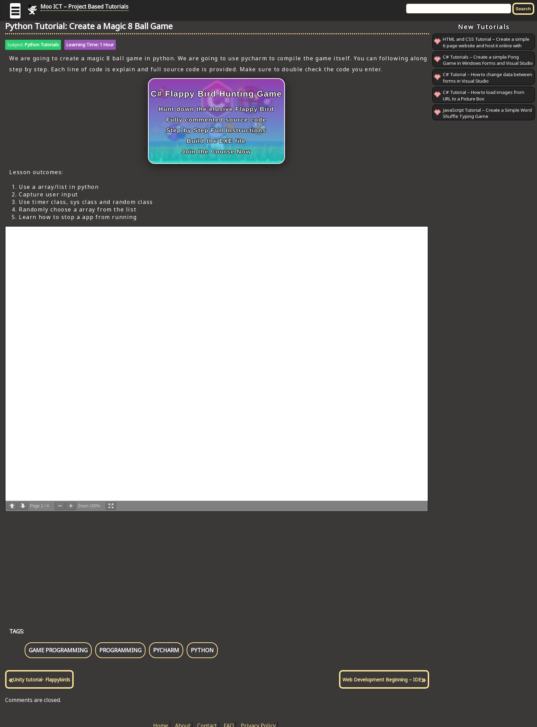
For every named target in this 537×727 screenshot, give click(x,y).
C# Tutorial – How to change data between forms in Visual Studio (487, 77)
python (202, 650)
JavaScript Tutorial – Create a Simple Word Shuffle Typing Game (487, 113)
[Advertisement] (210, 562)
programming (120, 650)
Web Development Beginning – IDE (381, 679)
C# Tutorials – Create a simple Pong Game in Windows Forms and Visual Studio (488, 60)
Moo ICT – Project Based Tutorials (84, 6)
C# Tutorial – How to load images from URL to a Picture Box (483, 95)
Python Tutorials (42, 44)
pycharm (166, 650)
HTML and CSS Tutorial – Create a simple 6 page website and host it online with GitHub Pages (486, 45)
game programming (58, 650)
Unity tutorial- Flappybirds (41, 679)
